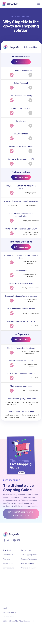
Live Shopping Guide (29, 556)
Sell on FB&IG (8, 565)
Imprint (5, 608)
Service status (8, 569)
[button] (38, 4)
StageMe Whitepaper (29, 561)
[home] (10, 4)
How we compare (27, 565)
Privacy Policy (8, 617)
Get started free (21, 62)
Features (6, 561)
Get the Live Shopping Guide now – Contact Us (21, 514)
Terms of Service (9, 612)
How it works (8, 556)
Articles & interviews (28, 569)
